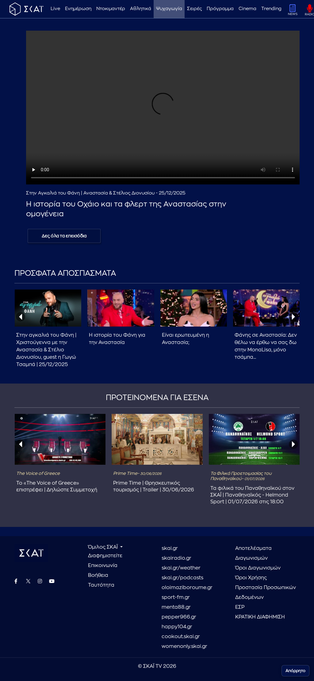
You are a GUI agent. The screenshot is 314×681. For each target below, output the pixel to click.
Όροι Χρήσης (251, 577)
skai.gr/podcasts (182, 577)
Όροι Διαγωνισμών (258, 568)
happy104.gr (177, 626)
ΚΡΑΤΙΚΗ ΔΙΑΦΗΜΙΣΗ (260, 617)
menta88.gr (176, 607)
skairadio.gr (176, 558)
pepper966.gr (179, 617)
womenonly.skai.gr (184, 646)
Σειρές (194, 8)
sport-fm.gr (176, 597)
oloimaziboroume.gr (187, 587)
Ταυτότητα (101, 585)
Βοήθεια (98, 575)
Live (55, 8)
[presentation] (20, 316)
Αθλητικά (140, 8)
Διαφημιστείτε (105, 555)
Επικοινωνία (102, 565)
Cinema (247, 8)
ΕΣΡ (239, 607)
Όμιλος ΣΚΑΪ (103, 547)
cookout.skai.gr (181, 636)
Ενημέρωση (78, 8)
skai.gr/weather (181, 568)
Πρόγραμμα (220, 8)
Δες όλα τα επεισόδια (64, 236)
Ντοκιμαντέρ (110, 8)
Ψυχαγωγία (169, 8)
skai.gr (170, 548)
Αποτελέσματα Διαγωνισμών (253, 553)
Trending (271, 8)
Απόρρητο (295, 671)
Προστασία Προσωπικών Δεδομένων (265, 592)
